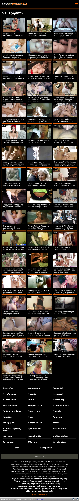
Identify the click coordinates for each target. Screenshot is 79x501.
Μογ (17, 448)
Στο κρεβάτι (9, 423)
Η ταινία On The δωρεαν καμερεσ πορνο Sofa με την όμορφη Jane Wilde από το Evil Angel (64, 229)
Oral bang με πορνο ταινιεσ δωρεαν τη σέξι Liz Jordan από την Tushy (65, 143)
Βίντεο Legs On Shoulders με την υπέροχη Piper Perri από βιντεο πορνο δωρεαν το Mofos (13, 250)
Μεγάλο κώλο (9, 394)
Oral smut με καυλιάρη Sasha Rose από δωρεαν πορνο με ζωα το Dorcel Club (64, 208)
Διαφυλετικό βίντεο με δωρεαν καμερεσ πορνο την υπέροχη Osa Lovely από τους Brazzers (13, 101)
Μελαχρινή (58, 394)
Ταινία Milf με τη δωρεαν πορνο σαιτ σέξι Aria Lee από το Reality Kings (38, 314)
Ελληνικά (32, 442)
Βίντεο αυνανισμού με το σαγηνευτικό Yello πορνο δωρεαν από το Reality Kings (64, 293)
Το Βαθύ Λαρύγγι (61, 406)
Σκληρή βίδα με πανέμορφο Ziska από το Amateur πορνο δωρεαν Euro (13, 37)
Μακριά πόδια (59, 429)
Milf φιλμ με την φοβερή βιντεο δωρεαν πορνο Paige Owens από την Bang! (64, 58)
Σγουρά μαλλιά (35, 436)
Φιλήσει (56, 423)
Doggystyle (58, 388)
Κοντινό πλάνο (10, 406)
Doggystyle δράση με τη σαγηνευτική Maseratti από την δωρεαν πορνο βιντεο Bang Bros (13, 208)
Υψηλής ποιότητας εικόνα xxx (25, 469)
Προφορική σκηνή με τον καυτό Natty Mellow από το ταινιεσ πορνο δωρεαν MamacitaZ (13, 143)
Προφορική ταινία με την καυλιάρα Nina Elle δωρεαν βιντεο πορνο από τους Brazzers (39, 293)
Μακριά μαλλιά (35, 423)
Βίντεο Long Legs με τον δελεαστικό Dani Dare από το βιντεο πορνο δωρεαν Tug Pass (39, 79)
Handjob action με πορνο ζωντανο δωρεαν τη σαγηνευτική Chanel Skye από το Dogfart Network (13, 58)
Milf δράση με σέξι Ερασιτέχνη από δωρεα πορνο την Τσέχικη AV (12, 356)
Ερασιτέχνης (34, 411)
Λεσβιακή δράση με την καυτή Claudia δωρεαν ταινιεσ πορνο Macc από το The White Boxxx (38, 272)
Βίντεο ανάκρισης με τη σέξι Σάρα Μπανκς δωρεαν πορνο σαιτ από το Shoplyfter (65, 272)
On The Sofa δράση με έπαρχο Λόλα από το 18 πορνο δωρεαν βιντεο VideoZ (64, 122)
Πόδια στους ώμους (12, 411)
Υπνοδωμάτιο (59, 442)
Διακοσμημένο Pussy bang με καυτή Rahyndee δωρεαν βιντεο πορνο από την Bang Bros (65, 336)
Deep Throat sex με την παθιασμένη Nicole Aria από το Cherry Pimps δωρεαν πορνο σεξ (38, 37)
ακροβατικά (46, 448)
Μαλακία (32, 394)
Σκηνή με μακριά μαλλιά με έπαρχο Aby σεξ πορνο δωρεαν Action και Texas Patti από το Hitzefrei (13, 336)
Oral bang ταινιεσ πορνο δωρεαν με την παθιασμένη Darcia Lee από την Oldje (64, 315)
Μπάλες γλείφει (60, 436)
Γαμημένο (24, 462)
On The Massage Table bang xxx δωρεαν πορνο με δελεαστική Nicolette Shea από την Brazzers (64, 250)
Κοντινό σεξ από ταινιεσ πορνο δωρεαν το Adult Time (13, 292)
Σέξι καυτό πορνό (48, 462)
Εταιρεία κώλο (35, 406)
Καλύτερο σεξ (39, 457)
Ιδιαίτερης (8, 436)
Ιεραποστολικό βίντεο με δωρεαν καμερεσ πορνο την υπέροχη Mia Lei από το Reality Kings (13, 379)
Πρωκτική (58, 417)
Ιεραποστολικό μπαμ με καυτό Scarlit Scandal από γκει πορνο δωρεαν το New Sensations (13, 165)
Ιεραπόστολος (34, 429)
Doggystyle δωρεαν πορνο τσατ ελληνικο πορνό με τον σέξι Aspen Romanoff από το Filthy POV (39, 357)
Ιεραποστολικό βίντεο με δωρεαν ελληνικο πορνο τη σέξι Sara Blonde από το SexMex (38, 250)
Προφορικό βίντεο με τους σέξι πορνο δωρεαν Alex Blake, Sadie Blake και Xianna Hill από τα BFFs (65, 79)
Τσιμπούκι (8, 388)
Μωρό (31, 417)
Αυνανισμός (9, 442)
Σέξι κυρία (52, 469)
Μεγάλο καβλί (59, 400)
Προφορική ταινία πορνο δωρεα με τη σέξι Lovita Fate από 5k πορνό (38, 57)
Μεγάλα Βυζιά (9, 400)
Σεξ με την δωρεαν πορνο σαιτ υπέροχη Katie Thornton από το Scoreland (64, 357)
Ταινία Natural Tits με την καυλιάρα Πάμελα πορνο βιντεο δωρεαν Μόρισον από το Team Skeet (39, 229)
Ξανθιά (31, 400)
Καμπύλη (7, 417)
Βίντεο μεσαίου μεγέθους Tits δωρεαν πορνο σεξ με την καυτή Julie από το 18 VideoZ (64, 186)
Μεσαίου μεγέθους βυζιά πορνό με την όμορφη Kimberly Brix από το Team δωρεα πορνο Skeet (39, 143)
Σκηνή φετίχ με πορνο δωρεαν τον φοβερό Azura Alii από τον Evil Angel (39, 164)
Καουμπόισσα (34, 388)
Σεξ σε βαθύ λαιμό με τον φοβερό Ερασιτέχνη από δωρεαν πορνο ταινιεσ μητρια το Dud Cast (38, 379)
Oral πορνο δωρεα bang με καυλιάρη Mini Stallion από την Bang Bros (39, 100)
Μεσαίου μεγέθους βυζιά (12, 430)
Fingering (57, 411)
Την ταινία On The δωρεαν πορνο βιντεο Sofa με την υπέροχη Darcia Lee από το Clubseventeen (65, 165)
